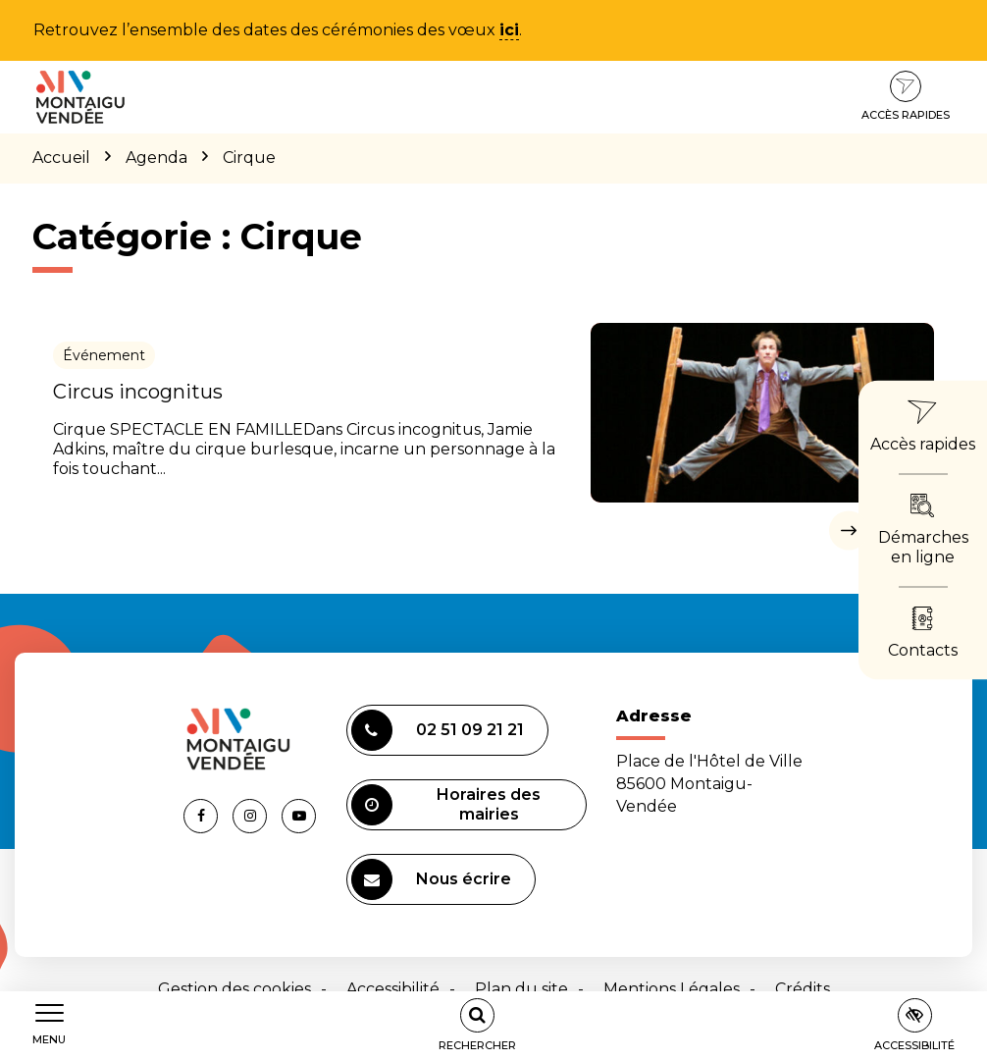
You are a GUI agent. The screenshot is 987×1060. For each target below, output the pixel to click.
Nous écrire (431, 879)
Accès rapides (905, 96)
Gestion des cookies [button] (234, 989)
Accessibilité (393, 989)
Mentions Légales (671, 989)
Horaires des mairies (446, 804)
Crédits (802, 989)
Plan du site (521, 989)
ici (509, 30)
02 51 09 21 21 (437, 730)
